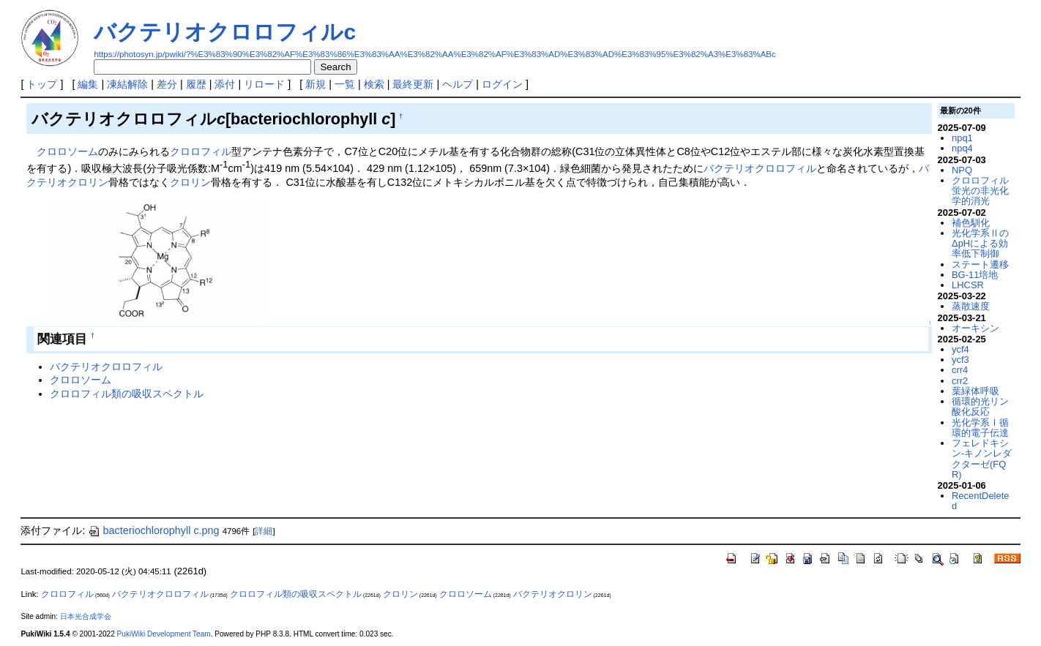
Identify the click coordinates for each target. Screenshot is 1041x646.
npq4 (962, 148)
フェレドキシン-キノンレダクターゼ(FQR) (982, 458)
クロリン (190, 182)
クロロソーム (67, 151)
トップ (41, 84)
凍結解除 (127, 84)
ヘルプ (457, 84)
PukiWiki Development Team (164, 634)
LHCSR (968, 284)
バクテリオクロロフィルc (225, 32)
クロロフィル (200, 151)
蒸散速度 (971, 306)
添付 (224, 84)
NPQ (962, 170)
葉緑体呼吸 (975, 391)
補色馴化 (971, 222)
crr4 (960, 369)
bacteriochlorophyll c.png (153, 530)
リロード (264, 84)
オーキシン (975, 328)
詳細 (263, 531)
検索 (374, 84)
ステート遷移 (980, 264)
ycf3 (960, 359)
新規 (315, 84)
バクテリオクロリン (552, 594)
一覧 (345, 84)
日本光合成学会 (85, 616)
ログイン (502, 84)
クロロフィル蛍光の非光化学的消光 (980, 191)
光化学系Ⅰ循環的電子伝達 (980, 427)
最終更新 (412, 84)
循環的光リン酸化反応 (980, 406)
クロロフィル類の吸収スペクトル (127, 393)
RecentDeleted (980, 500)
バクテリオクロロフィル (760, 168)
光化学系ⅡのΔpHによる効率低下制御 (980, 244)
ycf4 (960, 349)
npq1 (962, 137)
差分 (167, 84)
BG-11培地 (975, 274)
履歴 (196, 84)
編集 (88, 84)
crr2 (960, 380)
